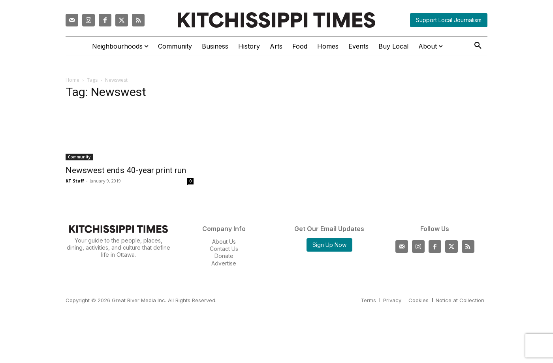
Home (72, 80)
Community (79, 157)
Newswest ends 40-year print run (126, 170)
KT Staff (75, 181)
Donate (223, 255)
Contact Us (224, 248)
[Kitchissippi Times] (276, 20)
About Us (224, 241)
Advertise (223, 263)
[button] (477, 45)
